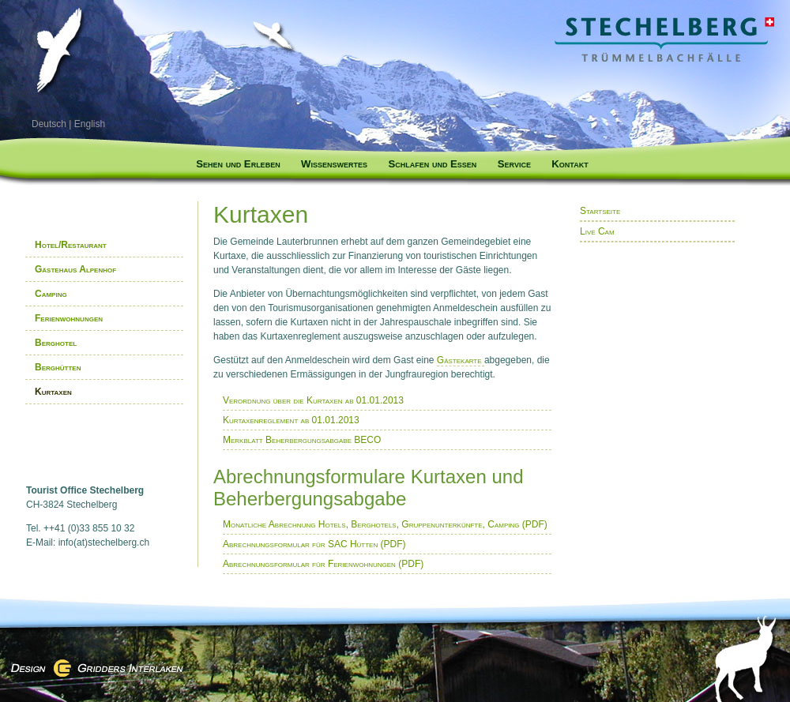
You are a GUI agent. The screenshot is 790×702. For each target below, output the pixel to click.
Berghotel (56, 342)
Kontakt (569, 164)
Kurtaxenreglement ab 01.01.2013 (291, 420)
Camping (51, 293)
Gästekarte (460, 360)
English (89, 124)
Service (514, 164)
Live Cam (597, 231)
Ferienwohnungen (69, 318)
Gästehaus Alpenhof (75, 269)
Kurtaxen (53, 391)
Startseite (600, 210)
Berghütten (58, 367)
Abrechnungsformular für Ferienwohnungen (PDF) (323, 563)
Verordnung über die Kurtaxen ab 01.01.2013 (313, 400)
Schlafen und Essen (432, 164)
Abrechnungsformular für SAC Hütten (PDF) (314, 544)
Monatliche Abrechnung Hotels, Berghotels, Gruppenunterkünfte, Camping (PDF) (385, 524)
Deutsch (49, 124)
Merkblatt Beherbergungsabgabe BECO (302, 439)
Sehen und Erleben (238, 164)
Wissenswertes (334, 164)
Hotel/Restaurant (71, 244)
